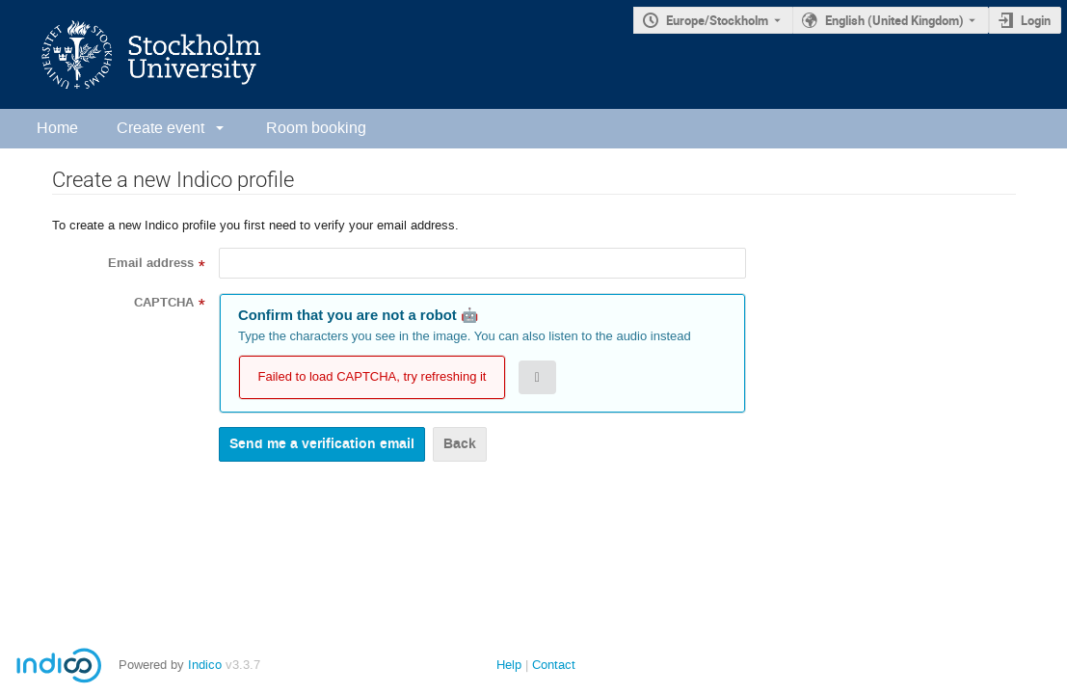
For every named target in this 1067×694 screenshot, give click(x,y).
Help (508, 664)
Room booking (316, 128)
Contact (553, 664)
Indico (205, 664)
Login (1036, 20)
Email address (151, 263)
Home (57, 128)
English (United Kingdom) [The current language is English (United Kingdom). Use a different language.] (894, 20)
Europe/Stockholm (717, 20)
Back (459, 444)
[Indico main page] (132, 54)
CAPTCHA (164, 302)
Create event (160, 128)
